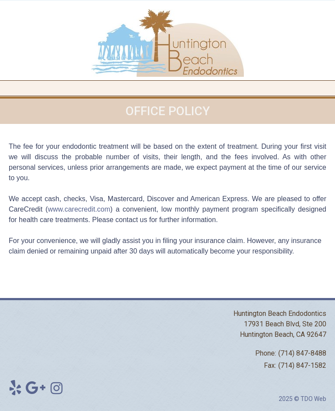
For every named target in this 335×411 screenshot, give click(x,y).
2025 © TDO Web (302, 398)
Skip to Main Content (28, 3)
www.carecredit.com (79, 209)
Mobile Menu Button (7, 88)
